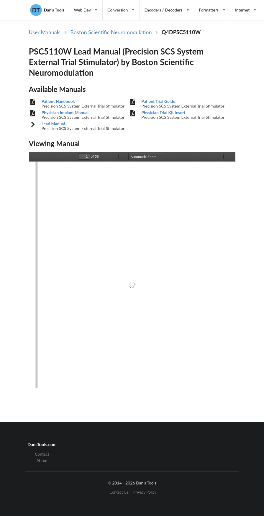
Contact (42, 454)
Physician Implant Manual (65, 112)
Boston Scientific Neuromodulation (111, 32)
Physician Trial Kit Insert (163, 112)
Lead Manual (53, 123)
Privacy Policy (144, 492)
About (41, 460)
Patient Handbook (58, 101)
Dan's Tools (47, 10)
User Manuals (44, 32)
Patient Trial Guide (158, 101)
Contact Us (118, 492)
